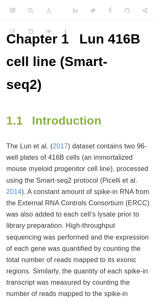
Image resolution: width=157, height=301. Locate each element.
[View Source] (48, 31)
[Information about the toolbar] (65, 31)
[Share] (145, 10)
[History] (30, 31)
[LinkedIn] (75, 10)
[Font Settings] (49, 10)
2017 (60, 146)
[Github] (127, 10)
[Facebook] (110, 10)
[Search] (31, 10)
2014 (13, 191)
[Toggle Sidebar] (12, 10)
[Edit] (12, 31)
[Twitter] (93, 10)
